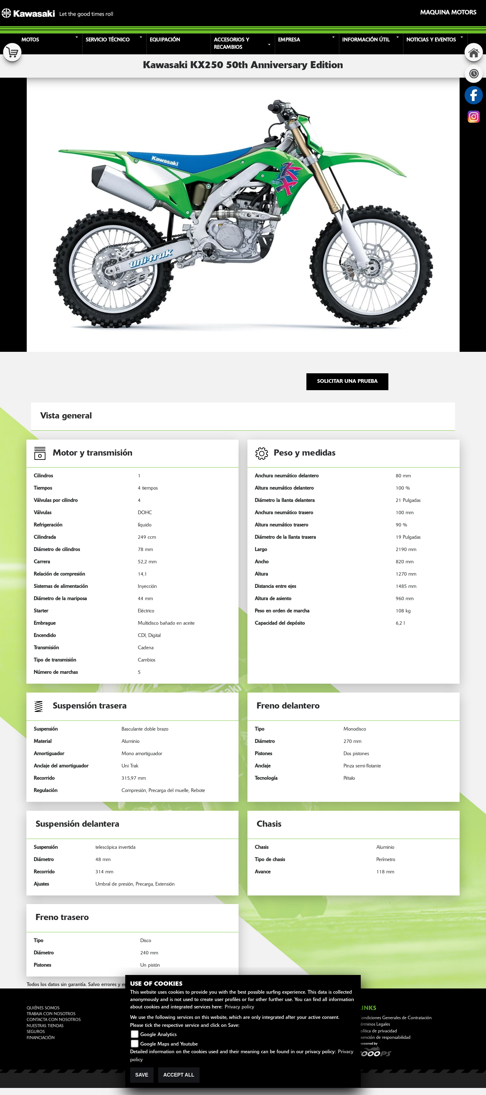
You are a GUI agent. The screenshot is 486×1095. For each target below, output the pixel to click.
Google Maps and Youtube (169, 1044)
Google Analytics (158, 1034)
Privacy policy (239, 1007)
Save (141, 1075)
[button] (51, 44)
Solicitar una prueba (347, 381)
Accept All (178, 1075)
